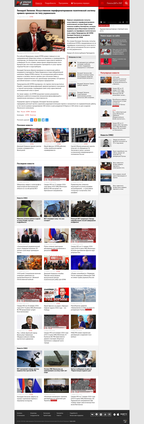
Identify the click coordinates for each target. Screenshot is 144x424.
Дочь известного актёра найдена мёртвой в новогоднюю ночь (118, 165)
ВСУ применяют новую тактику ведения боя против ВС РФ (28, 370)
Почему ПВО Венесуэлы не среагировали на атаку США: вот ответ (55, 370)
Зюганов (33, 112)
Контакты (19, 413)
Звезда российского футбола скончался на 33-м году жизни (120, 141)
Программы (63, 3)
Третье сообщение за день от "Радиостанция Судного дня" (81, 370)
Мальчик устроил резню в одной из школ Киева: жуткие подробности (28, 220)
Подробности (50, 3)
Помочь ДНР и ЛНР (114, 3)
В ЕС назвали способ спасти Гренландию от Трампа (120, 175)
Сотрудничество (34, 415)
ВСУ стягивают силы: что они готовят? (54, 219)
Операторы (33, 413)
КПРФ (28, 112)
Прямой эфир (47, 415)
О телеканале (21, 415)
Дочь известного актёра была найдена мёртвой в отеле (119, 187)
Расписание (46, 413)
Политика (33, 115)
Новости (38, 3)
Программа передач (80, 3)
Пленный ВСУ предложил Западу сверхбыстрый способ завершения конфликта (83, 220)
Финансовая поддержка (76, 415)
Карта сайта (72, 421)
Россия (23, 112)
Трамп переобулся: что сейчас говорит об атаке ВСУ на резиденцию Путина (120, 153)
